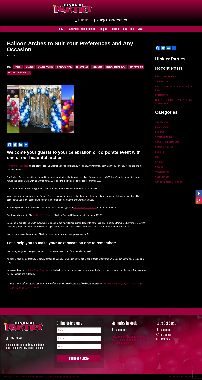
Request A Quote (79, 359)
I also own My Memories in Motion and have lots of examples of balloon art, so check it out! (130, 340)
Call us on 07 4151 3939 (85, 208)
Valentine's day (162, 178)
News (140, 29)
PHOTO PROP (162, 95)
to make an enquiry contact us (122, 284)
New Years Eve (137, 67)
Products (159, 162)
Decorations (83, 67)
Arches (18, 67)
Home (62, 29)
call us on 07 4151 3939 (24, 288)
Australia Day (161, 122)
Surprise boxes (162, 81)
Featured (159, 152)
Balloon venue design (165, 76)
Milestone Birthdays (116, 67)
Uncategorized (162, 173)
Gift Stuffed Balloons (123, 29)
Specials (159, 167)
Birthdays (159, 132)
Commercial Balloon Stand (168, 142)
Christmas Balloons (164, 137)
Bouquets (103, 29)
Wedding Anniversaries (19, 73)
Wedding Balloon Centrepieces (170, 183)
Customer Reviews (164, 147)
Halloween (97, 67)
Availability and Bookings (82, 29)
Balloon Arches (45, 67)
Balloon (30, 67)
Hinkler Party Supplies (17, 166)
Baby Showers (162, 127)
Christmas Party (64, 67)
